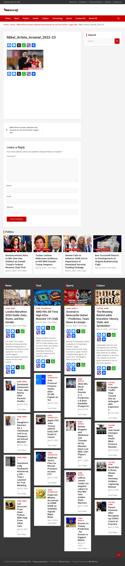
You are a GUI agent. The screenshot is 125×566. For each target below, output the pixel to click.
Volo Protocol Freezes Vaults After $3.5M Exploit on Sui (52, 390)
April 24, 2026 (22, 404)
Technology (57, 18)
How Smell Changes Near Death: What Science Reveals (113, 438)
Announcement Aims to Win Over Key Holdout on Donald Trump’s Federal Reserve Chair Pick (16, 261)
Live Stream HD (24, 562)
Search (117, 41)
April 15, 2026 (113, 527)
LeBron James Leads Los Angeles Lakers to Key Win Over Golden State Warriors (83, 490)
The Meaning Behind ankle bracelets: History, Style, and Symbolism (108, 318)
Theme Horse (63, 562)
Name (9, 186)
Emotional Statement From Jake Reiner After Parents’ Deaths (22, 393)
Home (8, 18)
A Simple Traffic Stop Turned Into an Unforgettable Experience (113, 398)
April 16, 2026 (113, 490)
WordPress (93, 562)
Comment (11, 156)
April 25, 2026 (10, 271)
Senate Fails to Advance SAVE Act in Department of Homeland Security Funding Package (76, 261)
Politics (26, 18)
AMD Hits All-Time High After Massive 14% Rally (47, 315)
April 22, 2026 (52, 403)
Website (10, 207)
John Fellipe (22, 271)
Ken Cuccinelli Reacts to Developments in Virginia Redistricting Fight (107, 260)
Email (9, 196)
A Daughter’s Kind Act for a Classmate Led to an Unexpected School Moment (22, 430)
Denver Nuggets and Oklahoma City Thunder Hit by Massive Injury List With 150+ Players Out (83, 442)
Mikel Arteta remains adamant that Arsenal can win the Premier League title (24, 130)
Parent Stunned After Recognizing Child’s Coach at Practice (113, 516)
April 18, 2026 (113, 450)
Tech (38, 285)
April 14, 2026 (52, 478)
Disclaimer (83, 2)
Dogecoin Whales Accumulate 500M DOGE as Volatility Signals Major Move (52, 505)
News (16, 18)
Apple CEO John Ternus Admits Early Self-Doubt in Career (53, 429)
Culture (45, 18)
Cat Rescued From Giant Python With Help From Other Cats (22, 514)
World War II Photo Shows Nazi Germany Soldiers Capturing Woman (113, 477)
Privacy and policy (95, 2)
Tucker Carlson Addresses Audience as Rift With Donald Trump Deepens (46, 260)
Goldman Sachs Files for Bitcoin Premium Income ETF (52, 466)
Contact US (117, 2)
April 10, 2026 (83, 506)
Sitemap (108, 2)
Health (35, 18)
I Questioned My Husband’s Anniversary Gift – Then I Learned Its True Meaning (22, 473)
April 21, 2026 (52, 440)
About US (72, 2)
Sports (69, 18)
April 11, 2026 (83, 460)
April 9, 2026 (52, 520)
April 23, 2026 (22, 489)
